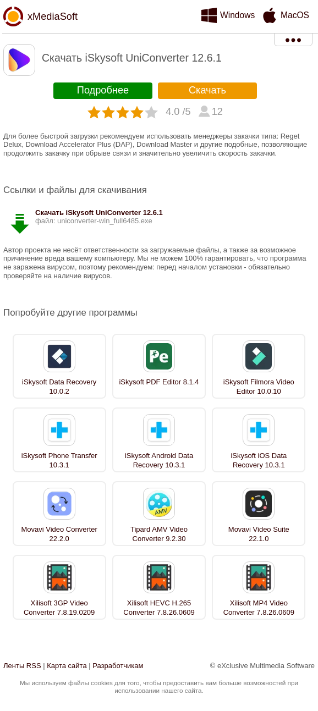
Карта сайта (66, 666)
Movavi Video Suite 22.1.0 (258, 534)
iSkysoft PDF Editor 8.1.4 (159, 382)
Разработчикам (117, 666)
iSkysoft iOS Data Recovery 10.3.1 (259, 460)
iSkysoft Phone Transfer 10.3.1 (59, 460)
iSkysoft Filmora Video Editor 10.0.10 (258, 386)
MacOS (295, 15)
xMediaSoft (53, 16)
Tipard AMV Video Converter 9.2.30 (159, 534)
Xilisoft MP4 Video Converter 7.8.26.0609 (258, 607)
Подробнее (103, 90)
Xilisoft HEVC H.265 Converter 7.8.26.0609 (158, 607)
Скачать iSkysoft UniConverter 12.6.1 (99, 212)
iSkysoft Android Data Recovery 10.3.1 (159, 460)
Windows (237, 15)
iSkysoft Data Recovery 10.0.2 (59, 386)
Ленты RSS (22, 666)
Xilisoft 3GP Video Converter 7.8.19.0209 (59, 607)
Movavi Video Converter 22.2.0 (59, 534)
